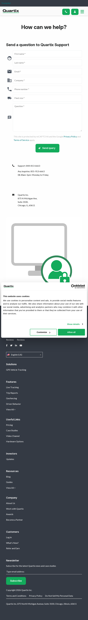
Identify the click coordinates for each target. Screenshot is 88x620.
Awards (9, 514)
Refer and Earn (13, 548)
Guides (9, 482)
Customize (43, 332)
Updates (10, 459)
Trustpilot (6, 3)
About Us (10, 503)
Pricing (9, 425)
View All (10, 409)
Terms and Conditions (16, 595)
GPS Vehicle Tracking (16, 369)
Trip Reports (12, 393)
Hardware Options (15, 441)
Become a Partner (14, 519)
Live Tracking (12, 387)
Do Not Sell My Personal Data (59, 595)
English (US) (24, 354)
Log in (9, 537)
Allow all (71, 332)
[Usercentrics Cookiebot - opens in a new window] (73, 286)
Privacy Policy (70, 136)
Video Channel (13, 436)
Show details (73, 324)
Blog (8, 476)
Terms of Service (21, 140)
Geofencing (11, 398)
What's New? (12, 543)
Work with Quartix (15, 508)
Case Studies (12, 430)
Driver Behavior (13, 404)
